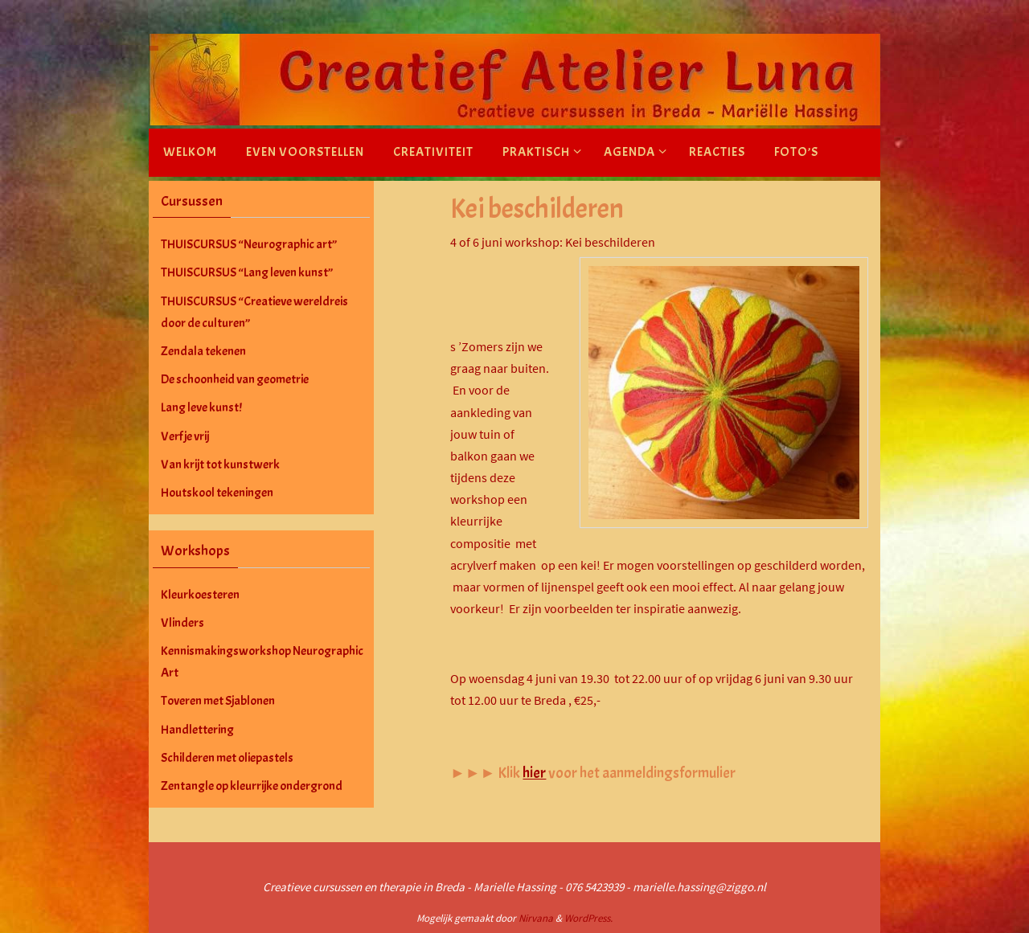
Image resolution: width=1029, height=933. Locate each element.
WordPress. (588, 918)
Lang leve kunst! (201, 407)
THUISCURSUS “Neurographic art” (249, 244)
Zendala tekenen (203, 351)
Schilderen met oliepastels (227, 758)
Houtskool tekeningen (217, 493)
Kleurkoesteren (200, 595)
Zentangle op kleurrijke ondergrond (251, 786)
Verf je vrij (185, 436)
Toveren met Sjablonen (218, 701)
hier (534, 773)
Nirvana (536, 918)
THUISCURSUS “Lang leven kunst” (247, 272)
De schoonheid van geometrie (235, 379)
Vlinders (182, 623)
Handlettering (197, 730)
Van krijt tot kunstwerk (220, 464)
